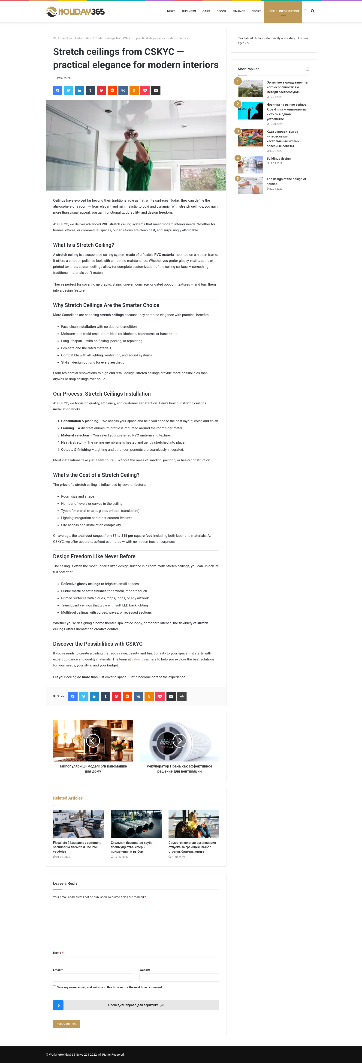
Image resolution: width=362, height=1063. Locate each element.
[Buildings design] (250, 164)
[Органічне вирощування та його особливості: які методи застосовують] (250, 88)
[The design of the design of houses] (250, 185)
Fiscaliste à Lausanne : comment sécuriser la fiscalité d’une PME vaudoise (77, 847)
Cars (206, 11)
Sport (256, 11)
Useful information (283, 11)
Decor (221, 11)
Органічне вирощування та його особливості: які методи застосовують (287, 87)
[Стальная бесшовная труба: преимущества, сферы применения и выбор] (136, 824)
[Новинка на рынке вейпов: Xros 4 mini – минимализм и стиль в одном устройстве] (250, 110)
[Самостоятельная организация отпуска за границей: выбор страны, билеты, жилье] (194, 824)
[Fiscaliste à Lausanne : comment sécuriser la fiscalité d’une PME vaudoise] (78, 824)
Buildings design (279, 158)
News (171, 11)
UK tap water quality (267, 38)
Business (189, 11)
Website (144, 970)
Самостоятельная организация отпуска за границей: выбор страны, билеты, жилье (192, 847)
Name (58, 952)
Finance (239, 11)
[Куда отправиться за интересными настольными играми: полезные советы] (250, 137)
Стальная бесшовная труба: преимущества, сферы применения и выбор (132, 847)
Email (58, 970)
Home (59, 38)
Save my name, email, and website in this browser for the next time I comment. (110, 987)
